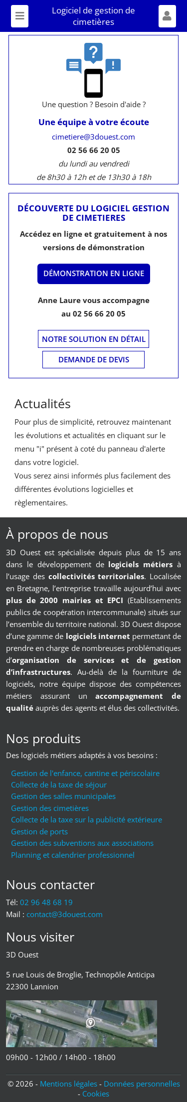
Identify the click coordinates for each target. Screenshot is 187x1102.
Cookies (95, 1094)
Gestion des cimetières (50, 808)
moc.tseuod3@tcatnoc (64, 914)
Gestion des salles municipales (63, 796)
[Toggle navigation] (19, 16)
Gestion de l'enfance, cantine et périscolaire (85, 773)
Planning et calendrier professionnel (73, 855)
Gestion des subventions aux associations (82, 843)
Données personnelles (142, 1084)
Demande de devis (93, 359)
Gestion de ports (39, 831)
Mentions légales (68, 1084)
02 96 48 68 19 (46, 902)
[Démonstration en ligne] (93, 274)
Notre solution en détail (94, 339)
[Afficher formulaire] (167, 16)
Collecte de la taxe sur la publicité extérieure (86, 819)
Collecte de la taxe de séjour (59, 784)
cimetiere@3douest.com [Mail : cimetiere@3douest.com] (93, 137)
